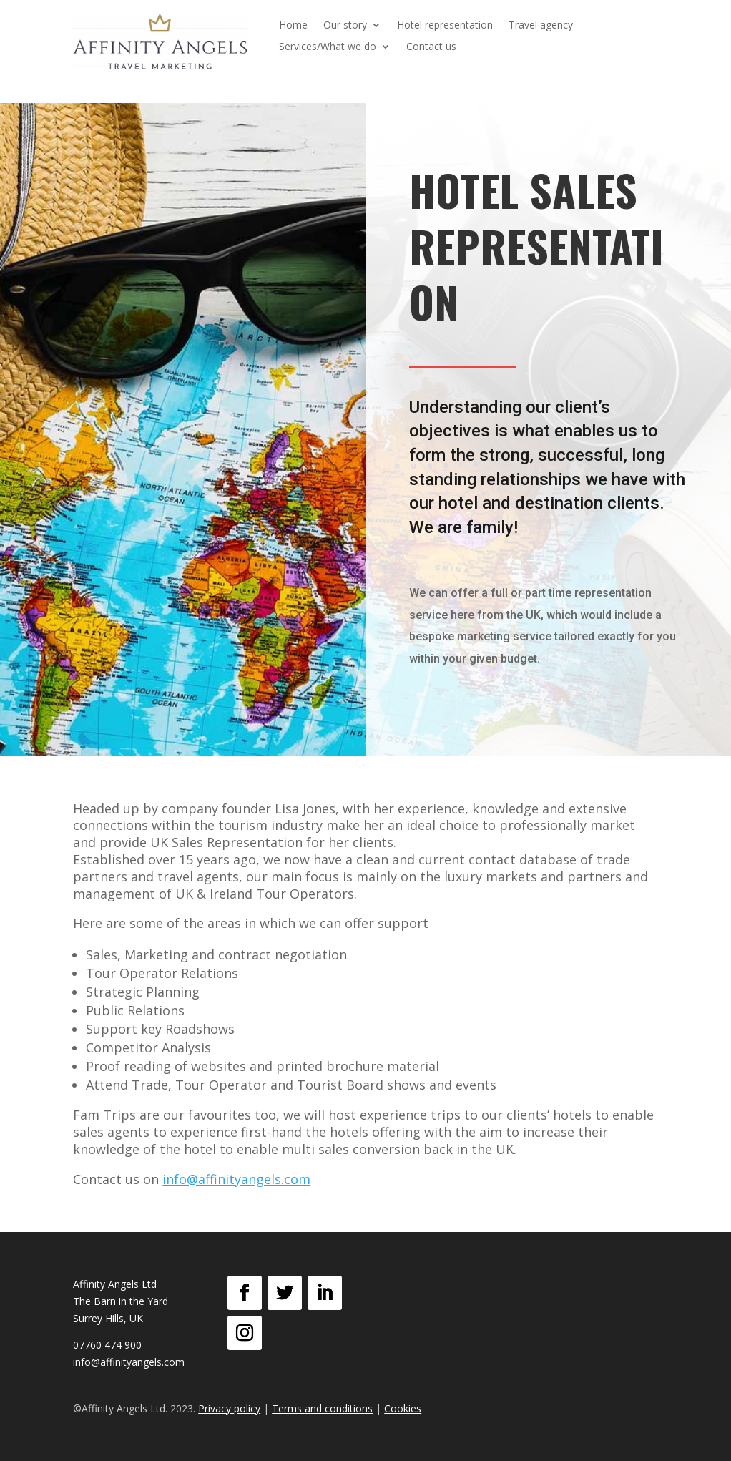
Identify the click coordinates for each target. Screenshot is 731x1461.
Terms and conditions (322, 1408)
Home (293, 25)
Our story (345, 25)
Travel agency (541, 25)
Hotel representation (445, 25)
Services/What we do (327, 47)
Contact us (431, 47)
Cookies (402, 1408)
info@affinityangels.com (236, 1179)
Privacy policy (229, 1408)
